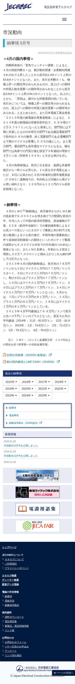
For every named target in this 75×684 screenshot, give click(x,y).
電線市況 (9, 600)
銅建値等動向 (12, 605)
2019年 (11, 388)
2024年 (27, 395)
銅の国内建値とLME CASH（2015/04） (33, 361)
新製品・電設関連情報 (17, 626)
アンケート (11, 651)
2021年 (44, 388)
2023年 (11, 395)
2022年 (60, 388)
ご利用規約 (11, 563)
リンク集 (9, 630)
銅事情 (12, 407)
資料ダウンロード (14, 617)
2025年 (44, 395)
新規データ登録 (10, 584)
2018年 (60, 381)
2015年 (11, 381)
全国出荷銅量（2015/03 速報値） (29, 355)
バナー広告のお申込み (17, 646)
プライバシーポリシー (17, 568)
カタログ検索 (9, 575)
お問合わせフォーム (15, 642)
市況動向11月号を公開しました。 (22, 455)
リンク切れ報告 (13, 655)
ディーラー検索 (10, 580)
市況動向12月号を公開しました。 (22, 445)
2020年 (27, 388)
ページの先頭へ (63, 672)
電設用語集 (11, 621)
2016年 (27, 381)
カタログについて (14, 559)
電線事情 (14, 415)
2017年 (44, 381)
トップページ (9, 547)
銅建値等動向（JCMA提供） (25, 423)
